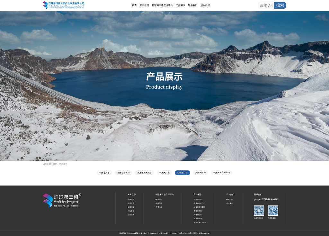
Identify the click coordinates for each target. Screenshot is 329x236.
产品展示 (180, 5)
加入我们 (205, 5)
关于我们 (144, 5)
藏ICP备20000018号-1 (170, 233)
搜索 (280, 5)
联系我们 (193, 5)
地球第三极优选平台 (162, 5)
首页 (134, 5)
